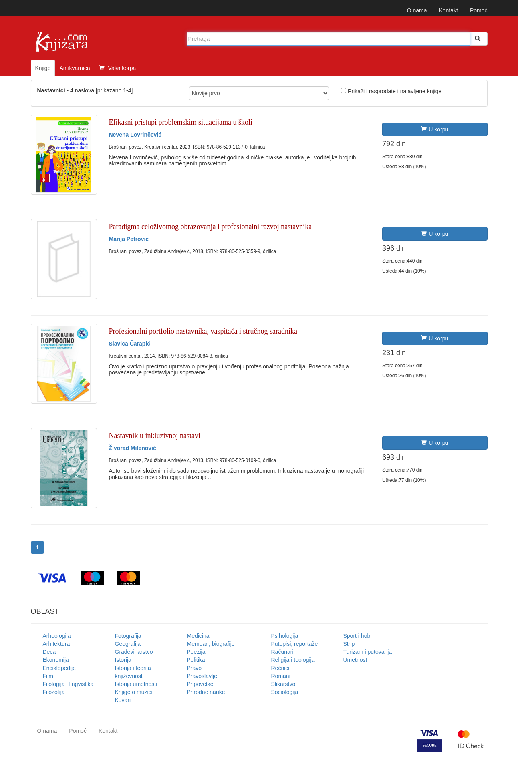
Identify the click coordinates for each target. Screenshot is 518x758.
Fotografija (128, 636)
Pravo (194, 668)
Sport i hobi (357, 636)
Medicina (198, 636)
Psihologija (284, 636)
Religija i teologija (293, 660)
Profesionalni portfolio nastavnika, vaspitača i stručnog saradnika (203, 331)
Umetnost (355, 660)
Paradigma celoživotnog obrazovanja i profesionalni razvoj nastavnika (210, 227)
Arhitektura (56, 644)
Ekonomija (56, 660)
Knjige (43, 68)
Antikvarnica (74, 68)
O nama (417, 10)
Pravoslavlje (202, 676)
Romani (280, 676)
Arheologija (57, 636)
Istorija (123, 660)
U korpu (434, 129)
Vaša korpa (117, 68)
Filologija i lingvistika (68, 684)
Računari (282, 652)
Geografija (128, 644)
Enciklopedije (59, 668)
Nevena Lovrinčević (135, 134)
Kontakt (448, 10)
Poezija (196, 652)
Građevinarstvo (134, 652)
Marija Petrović (129, 239)
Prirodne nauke (206, 692)
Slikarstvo (283, 684)
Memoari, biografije (211, 644)
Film (48, 676)
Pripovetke (200, 684)
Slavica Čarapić (130, 343)
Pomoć (479, 10)
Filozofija (54, 692)
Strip (349, 644)
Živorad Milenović (132, 448)
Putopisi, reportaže (294, 644)
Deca (49, 652)
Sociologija (284, 692)
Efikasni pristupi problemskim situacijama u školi (180, 122)
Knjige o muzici (134, 692)
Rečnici (280, 668)
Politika (196, 660)
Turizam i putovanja (367, 652)
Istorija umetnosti (136, 684)
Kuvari (123, 700)
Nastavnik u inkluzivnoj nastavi (154, 436)
